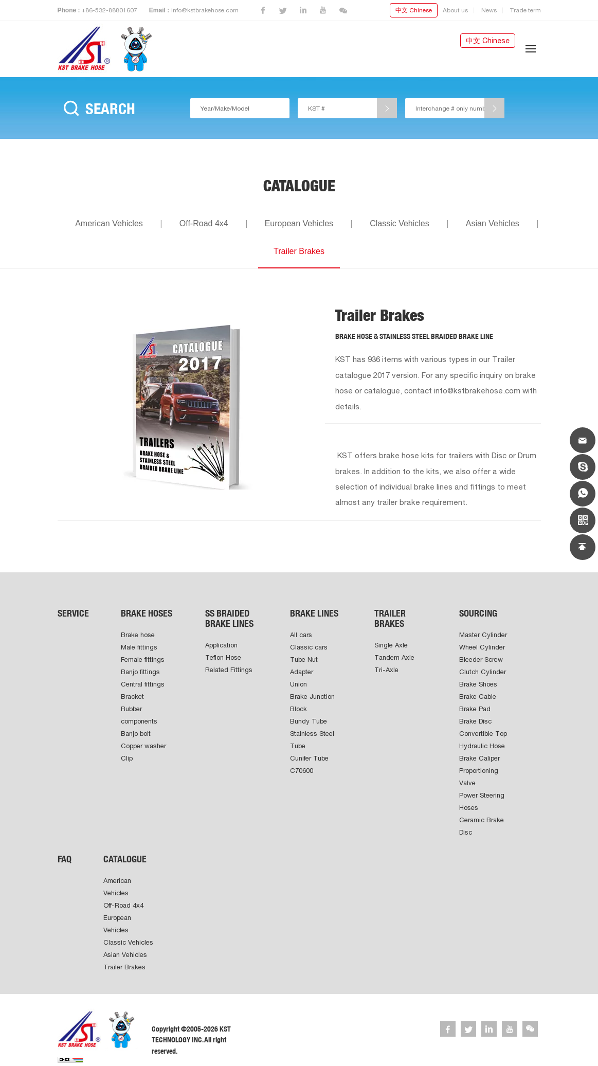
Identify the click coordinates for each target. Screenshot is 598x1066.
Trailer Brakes (299, 251)
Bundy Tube (308, 721)
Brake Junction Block (312, 703)
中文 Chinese (413, 10)
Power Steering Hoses (481, 801)
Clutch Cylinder (482, 672)
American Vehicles (109, 223)
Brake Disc (475, 721)
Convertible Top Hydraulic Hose (483, 740)
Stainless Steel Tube (312, 740)
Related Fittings (228, 670)
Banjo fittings (140, 672)
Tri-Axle (386, 670)
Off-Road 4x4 (203, 223)
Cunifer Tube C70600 (309, 764)
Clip (127, 758)
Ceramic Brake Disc (481, 826)
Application (221, 645)
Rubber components (139, 715)
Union (298, 684)
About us (455, 10)
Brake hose (138, 635)
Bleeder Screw (481, 659)
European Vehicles (299, 223)
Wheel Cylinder (482, 647)
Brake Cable (477, 696)
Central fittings (143, 684)
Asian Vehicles (492, 223)
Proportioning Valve (478, 777)
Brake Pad (475, 709)
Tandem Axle (394, 657)
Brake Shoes (478, 684)
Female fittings (143, 659)
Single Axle (391, 645)
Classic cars (309, 647)
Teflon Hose (223, 657)
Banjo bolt (136, 733)
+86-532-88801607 (109, 10)
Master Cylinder (483, 635)
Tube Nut (304, 659)
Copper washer (143, 746)
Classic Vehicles (399, 223)
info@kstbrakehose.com (205, 10)
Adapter (301, 672)
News (489, 10)
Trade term (525, 10)
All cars (301, 635)
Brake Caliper (479, 758)
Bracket (132, 696)
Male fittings (139, 647)
